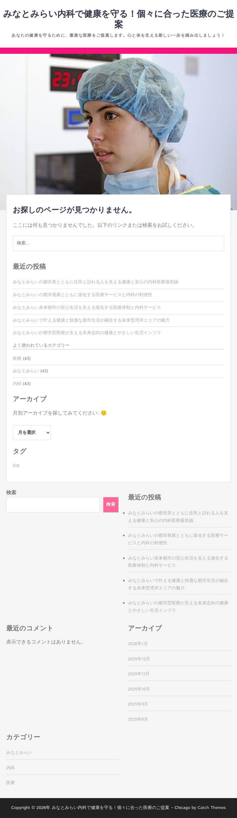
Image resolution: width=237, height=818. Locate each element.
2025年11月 (139, 674)
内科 (17, 384)
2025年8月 (138, 719)
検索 (11, 492)
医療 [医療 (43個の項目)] (16, 465)
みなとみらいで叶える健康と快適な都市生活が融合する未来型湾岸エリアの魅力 (91, 320)
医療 (17, 359)
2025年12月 (139, 659)
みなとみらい (26, 371)
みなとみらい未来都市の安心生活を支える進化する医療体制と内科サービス (87, 307)
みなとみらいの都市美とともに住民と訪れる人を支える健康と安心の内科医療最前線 (95, 282)
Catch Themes (211, 808)
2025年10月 (139, 689)
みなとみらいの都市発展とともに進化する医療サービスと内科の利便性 (82, 295)
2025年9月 (138, 704)
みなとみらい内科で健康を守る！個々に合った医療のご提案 (118, 19)
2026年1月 (138, 644)
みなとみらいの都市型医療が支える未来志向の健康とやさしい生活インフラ (87, 333)
